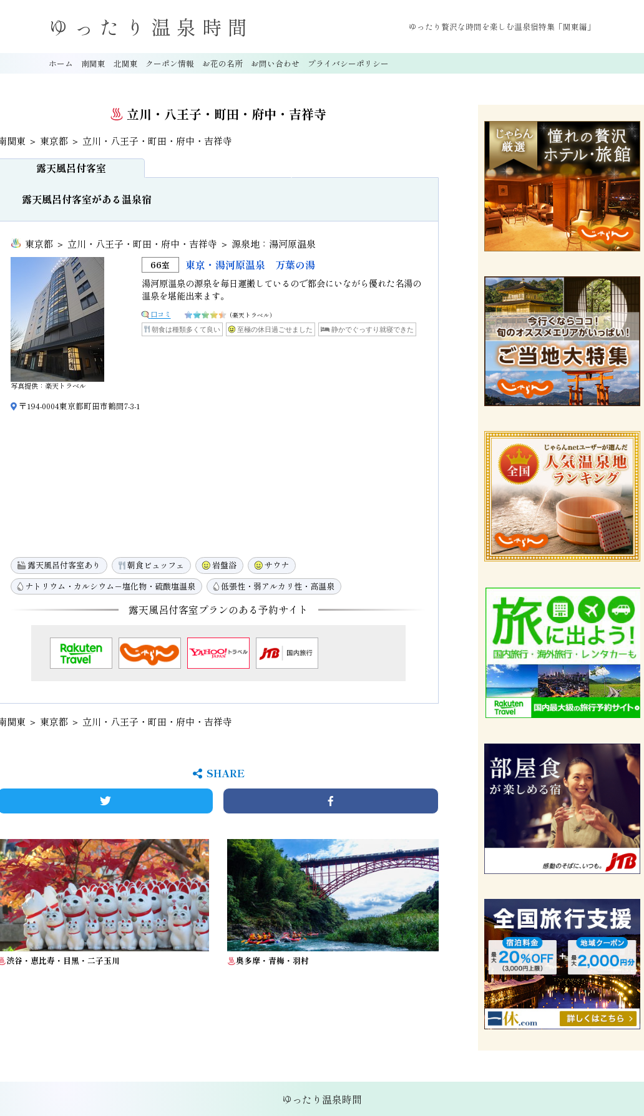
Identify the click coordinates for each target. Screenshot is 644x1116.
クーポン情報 (169, 63)
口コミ (160, 314)
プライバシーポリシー (348, 63)
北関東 (126, 63)
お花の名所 (222, 63)
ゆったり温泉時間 (151, 26)
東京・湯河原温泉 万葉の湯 (250, 264)
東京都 (54, 140)
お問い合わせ (275, 63)
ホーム (61, 63)
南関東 (93, 63)
